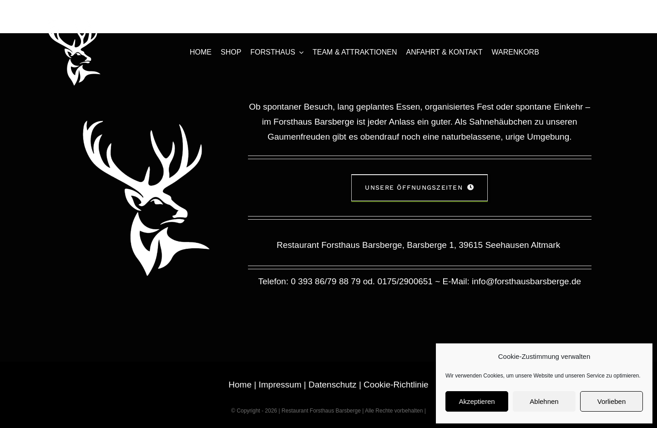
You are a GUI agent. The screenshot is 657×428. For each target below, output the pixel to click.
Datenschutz (332, 384)
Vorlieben (611, 401)
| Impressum (276, 384)
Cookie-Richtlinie (396, 384)
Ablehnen (544, 401)
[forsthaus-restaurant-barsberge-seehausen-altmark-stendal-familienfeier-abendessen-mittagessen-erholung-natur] (74, 22)
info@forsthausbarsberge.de (526, 281)
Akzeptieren (477, 401)
